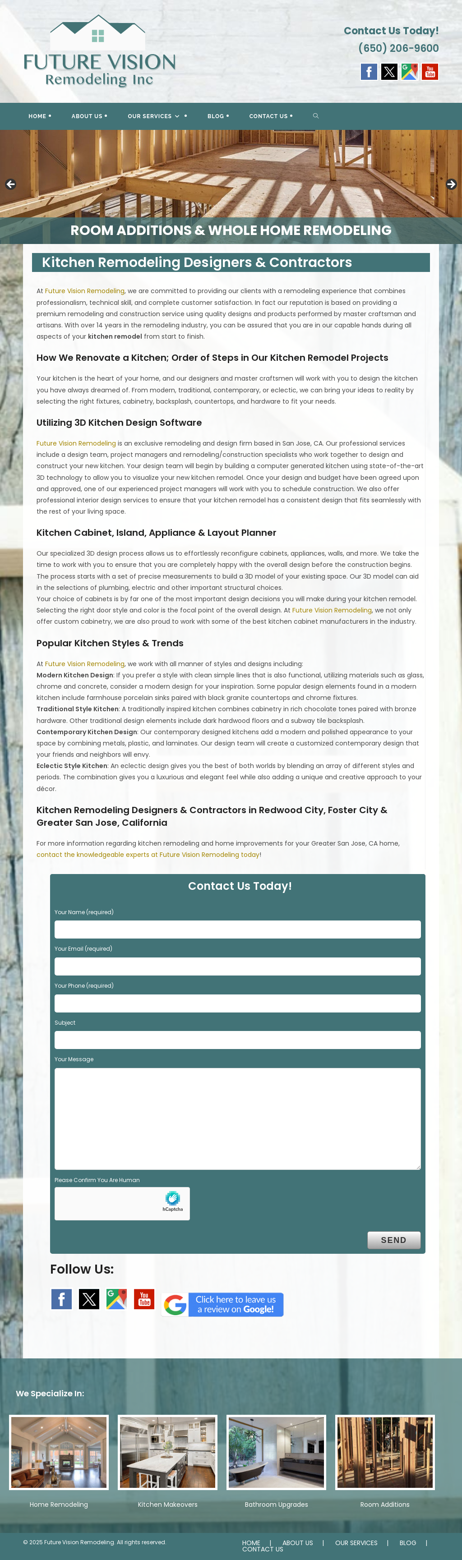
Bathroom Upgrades (276, 1504)
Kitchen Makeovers (168, 1504)
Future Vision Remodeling (85, 290)
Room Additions (385, 1504)
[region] (231, 187)
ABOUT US (297, 1542)
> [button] (450, 185)
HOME (251, 1542)
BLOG (408, 1542)
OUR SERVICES (356, 1542)
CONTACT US (262, 1549)
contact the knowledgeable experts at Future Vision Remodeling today (148, 854)
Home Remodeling (59, 1504)
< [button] (11, 185)
